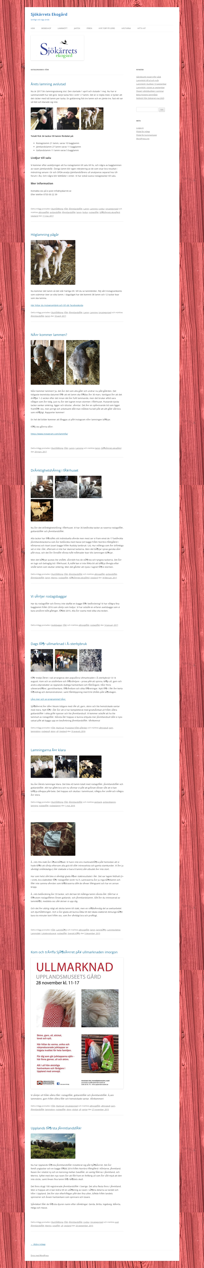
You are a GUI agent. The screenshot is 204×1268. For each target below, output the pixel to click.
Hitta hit (141, 28)
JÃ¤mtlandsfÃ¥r (75, 208)
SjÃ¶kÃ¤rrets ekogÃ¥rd (110, 212)
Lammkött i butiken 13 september (151, 84)
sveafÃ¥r (56, 1225)
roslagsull (45, 731)
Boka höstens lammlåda (146, 94)
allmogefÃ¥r (43, 212)
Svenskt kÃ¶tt (74, 933)
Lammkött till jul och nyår (147, 80)
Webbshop (46, 28)
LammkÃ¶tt (61, 929)
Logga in (140, 128)
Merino (54, 577)
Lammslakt (36, 933)
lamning (34, 805)
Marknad (60, 727)
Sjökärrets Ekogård (49, 14)
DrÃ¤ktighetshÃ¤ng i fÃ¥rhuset (54, 470)
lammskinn (36, 731)
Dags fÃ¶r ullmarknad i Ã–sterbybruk (59, 643)
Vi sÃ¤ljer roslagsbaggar (49, 596)
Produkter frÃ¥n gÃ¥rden (76, 727)
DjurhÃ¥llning (57, 208)
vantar (85, 1109)
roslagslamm (55, 805)
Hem (33, 28)
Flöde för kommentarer (146, 135)
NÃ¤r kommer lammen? (49, 334)
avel (117, 1222)
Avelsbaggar (56, 625)
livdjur (85, 212)
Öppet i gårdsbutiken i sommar (150, 91)
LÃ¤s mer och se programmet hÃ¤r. (48, 699)
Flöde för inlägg (143, 131)
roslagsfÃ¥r (94, 212)
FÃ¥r (66, 208)
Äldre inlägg (38, 1244)
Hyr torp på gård (107, 28)
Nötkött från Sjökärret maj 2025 (150, 98)
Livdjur (102, 208)
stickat (75, 1109)
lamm (79, 212)
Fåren (89, 28)
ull (57, 731)
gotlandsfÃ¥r (55, 212)
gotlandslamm (109, 802)
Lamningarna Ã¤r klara (48, 750)
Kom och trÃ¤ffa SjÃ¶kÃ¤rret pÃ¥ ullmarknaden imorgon (74, 952)
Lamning (94, 208)
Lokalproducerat (48, 933)
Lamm (86, 208)
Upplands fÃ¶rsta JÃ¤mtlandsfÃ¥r (56, 1128)
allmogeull (103, 727)
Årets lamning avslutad (48, 84)
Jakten (77, 28)
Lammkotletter (113, 929)
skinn (53, 731)
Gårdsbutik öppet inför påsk (148, 76)
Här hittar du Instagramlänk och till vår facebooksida (57, 305)
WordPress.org (142, 138)
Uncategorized (111, 208)
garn (111, 727)
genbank (98, 802)
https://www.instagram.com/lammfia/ (49, 433)
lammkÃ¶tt (101, 929)
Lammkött (62, 28)
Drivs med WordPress (40, 1255)
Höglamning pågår (45, 234)
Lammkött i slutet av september (150, 87)
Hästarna (126, 28)
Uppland (34, 216)
